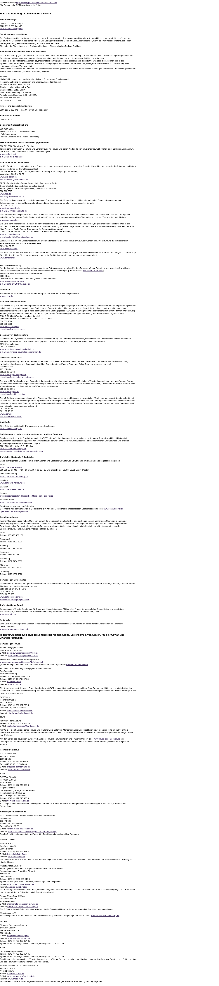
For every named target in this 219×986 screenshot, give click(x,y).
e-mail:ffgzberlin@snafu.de (12, 196)
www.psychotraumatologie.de (13, 449)
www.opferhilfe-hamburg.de (12, 483)
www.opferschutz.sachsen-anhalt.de (16, 502)
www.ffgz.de (5, 194)
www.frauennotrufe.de (10, 208)
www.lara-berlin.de (8, 177)
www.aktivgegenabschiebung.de (14, 629)
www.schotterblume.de (10, 234)
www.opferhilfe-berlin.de (11, 467)
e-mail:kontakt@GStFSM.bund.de (15, 284)
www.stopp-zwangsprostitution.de (23, 655)
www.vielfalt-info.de (16, 857)
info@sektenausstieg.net (18, 936)
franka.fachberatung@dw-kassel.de (23, 726)
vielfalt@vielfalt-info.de (16, 854)
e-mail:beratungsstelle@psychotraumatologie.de (21, 451)
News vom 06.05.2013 (93, 271)
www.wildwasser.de (8, 249)
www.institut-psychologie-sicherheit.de (17, 349)
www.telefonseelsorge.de (11, 28)
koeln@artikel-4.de (15, 973)
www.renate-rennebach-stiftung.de (22, 906)
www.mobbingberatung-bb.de (13, 374)
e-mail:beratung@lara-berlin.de (14, 179)
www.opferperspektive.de (11, 597)
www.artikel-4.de (15, 979)
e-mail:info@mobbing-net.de (13, 394)
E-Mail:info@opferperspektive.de (15, 599)
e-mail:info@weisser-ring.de (12, 329)
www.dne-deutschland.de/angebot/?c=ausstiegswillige (32, 831)
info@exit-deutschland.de (18, 767)
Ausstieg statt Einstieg (17, 887)
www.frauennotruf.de (9, 220)
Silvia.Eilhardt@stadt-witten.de (20, 884)
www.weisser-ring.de (9, 326)
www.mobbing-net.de (9, 391)
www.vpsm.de (6, 414)
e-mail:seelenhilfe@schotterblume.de (16, 237)
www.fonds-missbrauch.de (12, 281)
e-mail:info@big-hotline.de (12, 157)
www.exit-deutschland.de (19, 769)
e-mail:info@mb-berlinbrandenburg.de (17, 377)
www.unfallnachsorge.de (11, 428)
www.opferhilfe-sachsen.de (12, 489)
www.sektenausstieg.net (19, 938)
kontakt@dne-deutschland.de (20, 829)
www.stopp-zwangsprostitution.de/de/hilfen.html (21, 662)
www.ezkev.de (6, 296)
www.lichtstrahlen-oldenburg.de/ (105, 915)
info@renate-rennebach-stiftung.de (22, 904)
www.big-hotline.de (8, 154)
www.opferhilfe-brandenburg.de (14, 476)
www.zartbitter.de (7, 258)
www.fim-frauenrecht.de (77, 664)
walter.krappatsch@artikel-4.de (21, 976)
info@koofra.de (14, 681)
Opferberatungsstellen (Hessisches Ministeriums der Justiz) (26, 496)
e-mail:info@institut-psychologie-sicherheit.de (20, 352)
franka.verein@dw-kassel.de (19, 710)
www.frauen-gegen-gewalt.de (107, 739)
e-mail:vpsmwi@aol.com (11, 416)
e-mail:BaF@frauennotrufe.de (13, 211)
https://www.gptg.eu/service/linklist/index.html (36, 2)
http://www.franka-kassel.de (20, 713)
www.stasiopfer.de (8, 614)
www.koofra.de (14, 684)
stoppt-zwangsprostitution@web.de (22, 653)
